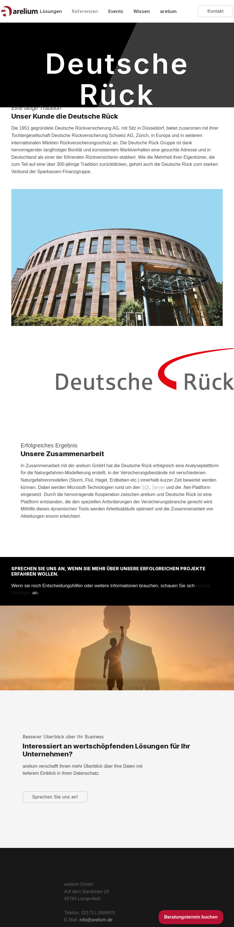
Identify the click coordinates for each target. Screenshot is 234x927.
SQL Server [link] (153, 487)
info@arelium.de (95, 919)
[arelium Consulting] (19, 11)
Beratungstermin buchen (191, 917)
